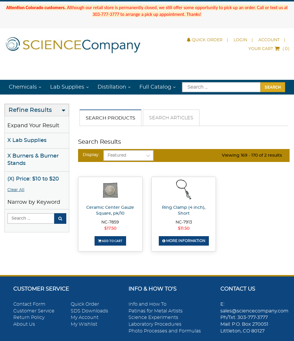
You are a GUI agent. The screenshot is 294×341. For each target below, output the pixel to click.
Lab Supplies (67, 87)
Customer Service (33, 311)
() (269, 49)
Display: (91, 155)
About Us (24, 324)
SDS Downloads (89, 311)
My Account (84, 317)
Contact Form (29, 304)
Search (273, 87)
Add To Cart (110, 241)
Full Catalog (155, 87)
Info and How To (147, 304)
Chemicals (23, 87)
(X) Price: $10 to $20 (33, 179)
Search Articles (171, 117)
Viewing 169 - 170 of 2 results (252, 155)
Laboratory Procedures (154, 324)
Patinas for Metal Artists (155, 311)
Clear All (15, 190)
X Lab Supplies (27, 140)
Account (269, 40)
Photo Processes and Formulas (164, 331)
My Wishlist (84, 324)
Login (240, 40)
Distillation (112, 87)
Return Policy (28, 317)
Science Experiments (153, 317)
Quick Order (204, 40)
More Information (183, 241)
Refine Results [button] (30, 110)
